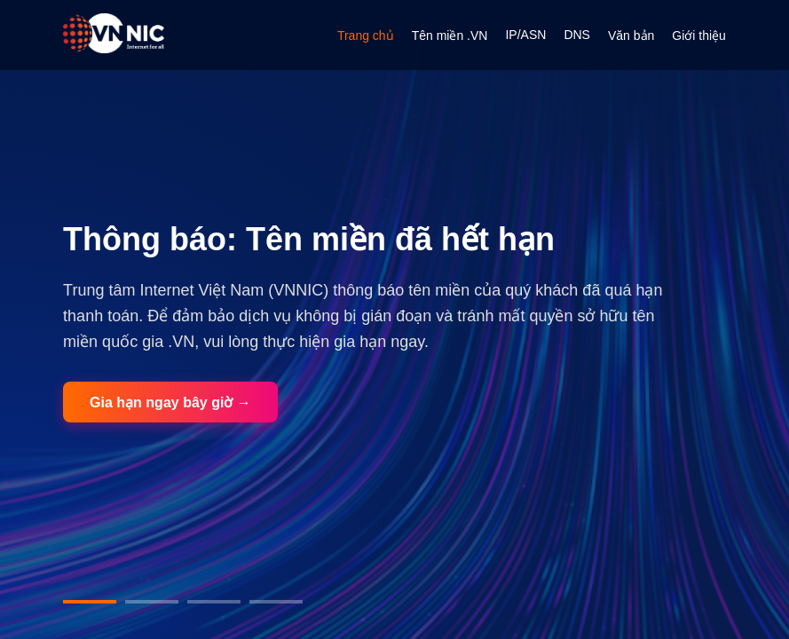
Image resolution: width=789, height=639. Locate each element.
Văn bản (631, 35)
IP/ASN (525, 35)
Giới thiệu (699, 35)
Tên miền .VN (450, 35)
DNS (577, 35)
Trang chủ (365, 35)
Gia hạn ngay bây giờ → (170, 402)
